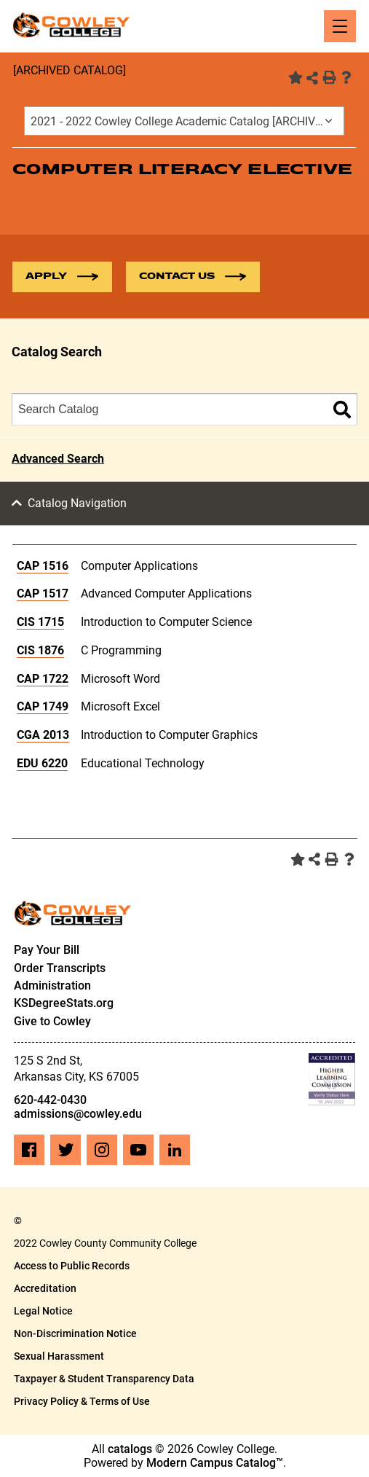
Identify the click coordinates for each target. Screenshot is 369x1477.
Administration (52, 985)
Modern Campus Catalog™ (214, 1463)
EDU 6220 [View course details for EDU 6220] (42, 763)
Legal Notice (43, 1311)
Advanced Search (58, 459)
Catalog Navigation (77, 503)
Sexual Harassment (59, 1356)
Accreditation (45, 1288)
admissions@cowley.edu (78, 1114)
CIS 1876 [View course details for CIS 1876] (40, 650)
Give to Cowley (52, 1021)
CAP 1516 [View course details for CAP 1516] (42, 566)
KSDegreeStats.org (64, 1003)
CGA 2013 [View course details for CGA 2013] (43, 735)
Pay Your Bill (46, 950)
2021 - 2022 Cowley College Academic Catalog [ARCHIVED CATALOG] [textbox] (187, 121)
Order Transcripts (60, 968)
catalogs (130, 1449)
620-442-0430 (50, 1100)
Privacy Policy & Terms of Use (82, 1401)
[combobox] (184, 121)
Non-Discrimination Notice (75, 1333)
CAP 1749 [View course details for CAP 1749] (42, 706)
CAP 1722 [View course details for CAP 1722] (42, 679)
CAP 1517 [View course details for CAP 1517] (42, 593)
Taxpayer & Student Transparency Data (104, 1378)
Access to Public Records (72, 1266)
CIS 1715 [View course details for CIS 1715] (40, 622)
